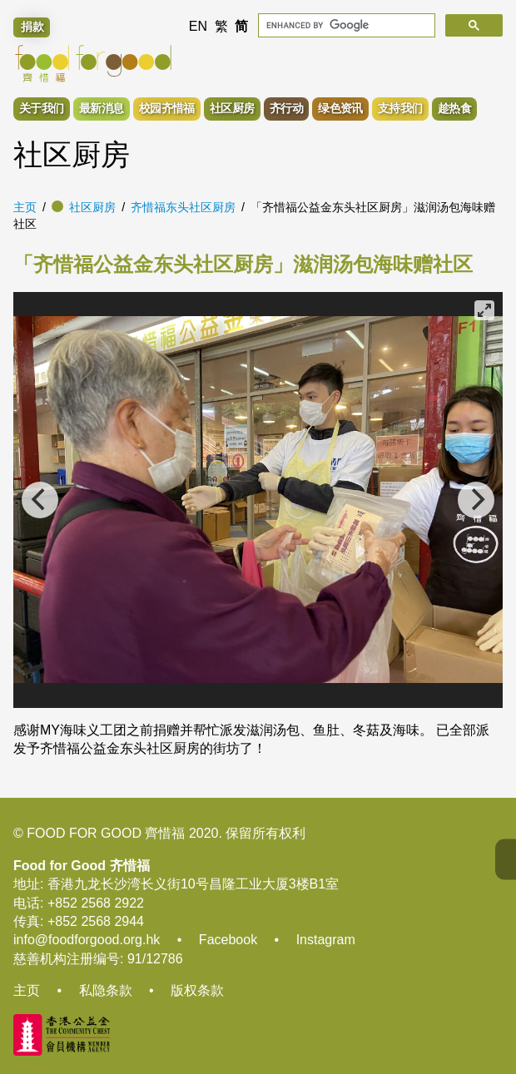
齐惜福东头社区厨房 (183, 207)
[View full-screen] (484, 310)
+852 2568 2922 (95, 903)
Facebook (228, 940)
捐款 (32, 26)
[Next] (476, 500)
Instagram (325, 940)
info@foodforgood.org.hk (86, 940)
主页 (25, 207)
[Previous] (40, 500)
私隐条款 (105, 990)
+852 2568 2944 (95, 921)
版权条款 (197, 990)
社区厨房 (92, 207)
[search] (345, 25)
